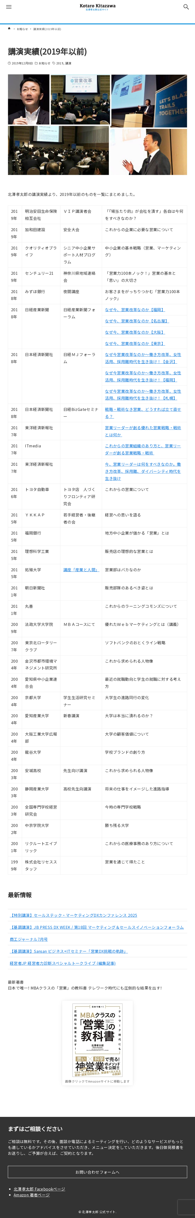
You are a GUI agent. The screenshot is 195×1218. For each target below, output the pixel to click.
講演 (68, 63)
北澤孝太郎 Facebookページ (39, 1189)
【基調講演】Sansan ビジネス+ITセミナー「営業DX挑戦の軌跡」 (69, 951)
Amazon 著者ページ (32, 1195)
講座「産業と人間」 (81, 570)
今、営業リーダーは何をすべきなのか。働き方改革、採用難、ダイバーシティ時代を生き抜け (143, 471)
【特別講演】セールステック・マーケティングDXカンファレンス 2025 (73, 915)
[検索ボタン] (186, 7)
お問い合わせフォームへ (97, 1172)
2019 (59, 63)
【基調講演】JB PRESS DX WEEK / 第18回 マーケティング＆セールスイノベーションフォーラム (97, 927)
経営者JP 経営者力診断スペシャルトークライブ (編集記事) (63, 963)
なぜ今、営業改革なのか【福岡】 (135, 309)
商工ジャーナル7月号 (29, 939)
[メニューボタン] (9, 7)
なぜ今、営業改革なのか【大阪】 (135, 332)
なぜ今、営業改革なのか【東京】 (135, 343)
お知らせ (44, 63)
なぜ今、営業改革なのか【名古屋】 (137, 321)
